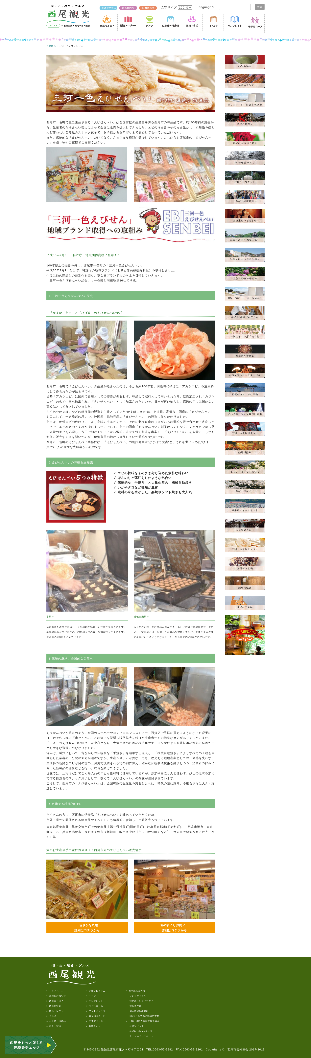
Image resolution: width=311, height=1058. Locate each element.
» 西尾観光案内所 (135, 991)
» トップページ (54, 991)
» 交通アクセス (94, 1021)
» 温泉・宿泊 (53, 1026)
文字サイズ (169, 7)
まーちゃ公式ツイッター (141, 1036)
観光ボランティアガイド (141, 1001)
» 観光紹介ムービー (97, 1016)
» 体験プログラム (96, 991)
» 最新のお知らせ (56, 996)
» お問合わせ (93, 1026)
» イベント (92, 996)
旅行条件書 (133, 1006)
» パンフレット (94, 1001)
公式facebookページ (139, 1031)
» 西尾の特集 (53, 1006)
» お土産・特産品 (56, 1021)
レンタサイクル (136, 996)
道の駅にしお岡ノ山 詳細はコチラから (174, 927)
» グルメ (51, 1016)
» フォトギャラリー (97, 1011)
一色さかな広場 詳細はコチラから (87, 927)
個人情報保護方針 (137, 1011)
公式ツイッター (136, 1026)
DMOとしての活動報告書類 (142, 1016)
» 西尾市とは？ (54, 1001)
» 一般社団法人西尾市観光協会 (142, 1021)
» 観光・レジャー (56, 1011)
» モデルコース (94, 1006)
